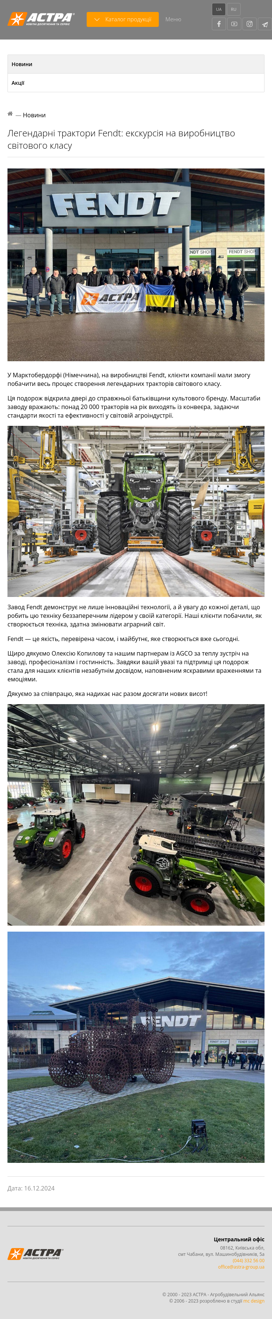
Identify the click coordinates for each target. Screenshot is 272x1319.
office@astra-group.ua (241, 1267)
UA (219, 9)
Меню (173, 19)
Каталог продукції (122, 19)
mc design (254, 1301)
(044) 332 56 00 (249, 1260)
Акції (18, 82)
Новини (22, 64)
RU (234, 9)
